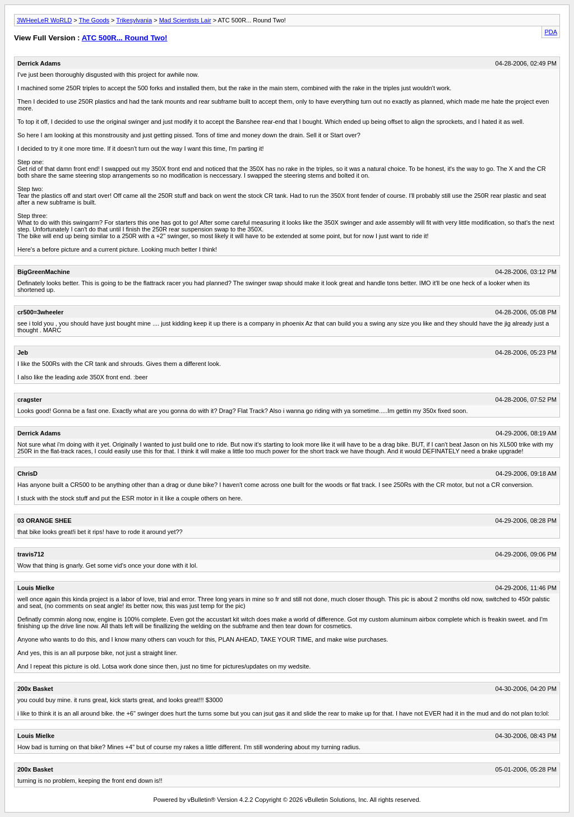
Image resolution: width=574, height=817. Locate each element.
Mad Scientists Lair (185, 20)
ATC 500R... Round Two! (125, 38)
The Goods (94, 20)
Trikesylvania (134, 20)
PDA (550, 32)
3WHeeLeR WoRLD (44, 20)
